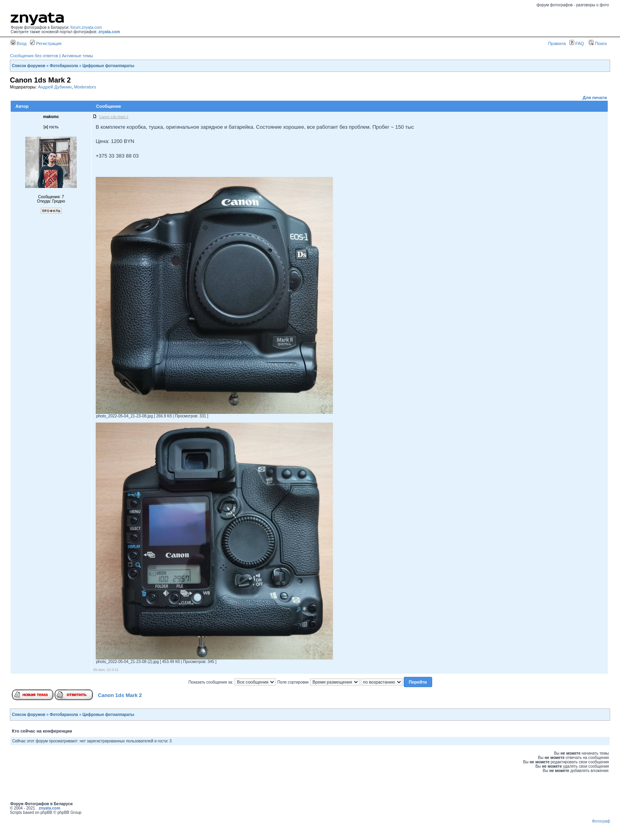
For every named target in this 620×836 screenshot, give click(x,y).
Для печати (595, 97)
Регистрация (45, 43)
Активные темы (77, 55)
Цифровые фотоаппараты (108, 66)
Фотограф (601, 821)
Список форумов (28, 66)
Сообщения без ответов (34, 55)
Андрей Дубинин (55, 87)
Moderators (85, 87)
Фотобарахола (64, 66)
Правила (557, 43)
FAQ (576, 43)
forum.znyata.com (86, 27)
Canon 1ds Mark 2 (120, 695)
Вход (18, 43)
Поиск (598, 43)
